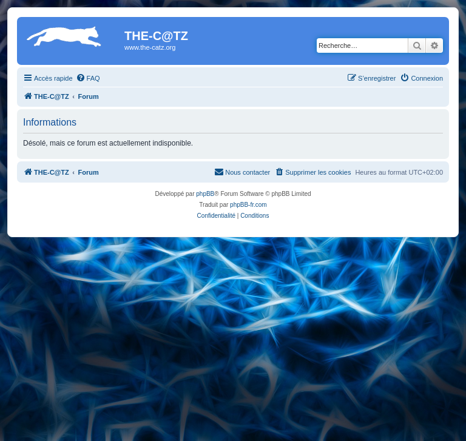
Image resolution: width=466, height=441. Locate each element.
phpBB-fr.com (248, 204)
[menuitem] (88, 78)
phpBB (205, 193)
